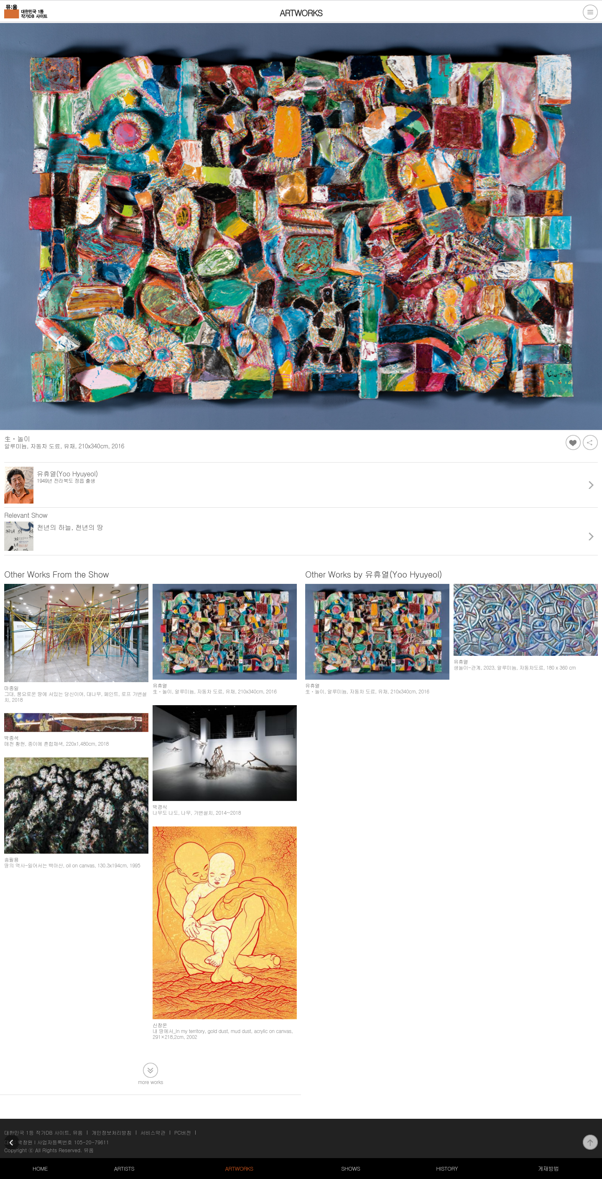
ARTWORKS (239, 1168)
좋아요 (573, 442)
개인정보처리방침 (112, 1132)
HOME (40, 1168)
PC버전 (182, 1132)
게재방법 (548, 1168)
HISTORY (447, 1168)
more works (150, 1081)
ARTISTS (124, 1168)
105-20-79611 (91, 1142)
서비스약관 (153, 1132)
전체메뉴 (590, 12)
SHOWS (350, 1168)
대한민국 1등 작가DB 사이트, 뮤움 (43, 1132)
